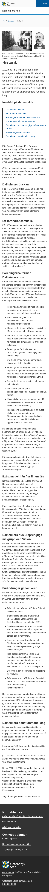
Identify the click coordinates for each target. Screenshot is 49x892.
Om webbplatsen (10, 838)
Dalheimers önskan (15, 110)
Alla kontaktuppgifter (11, 827)
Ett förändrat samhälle (16, 113)
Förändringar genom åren (18, 132)
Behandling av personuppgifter (16, 844)
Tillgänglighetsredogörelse (14, 849)
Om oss (11, 21)
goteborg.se (8, 872)
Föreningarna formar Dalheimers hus (23, 117)
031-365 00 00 (9, 884)
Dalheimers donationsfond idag (20, 136)
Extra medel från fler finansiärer (20, 121)
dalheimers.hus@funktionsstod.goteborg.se (22, 816)
